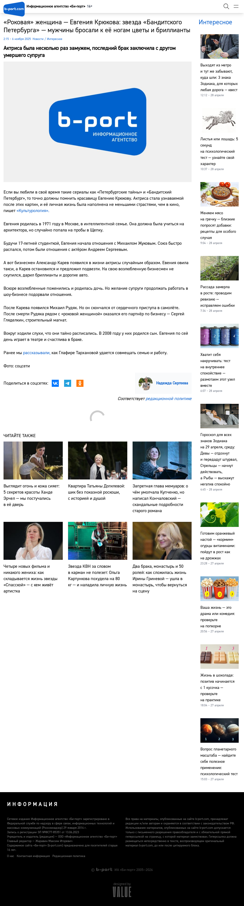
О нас (10, 856)
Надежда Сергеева (172, 383)
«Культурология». (33, 210)
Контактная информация (33, 856)
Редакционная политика (68, 856)
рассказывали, (37, 352)
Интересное (54, 39)
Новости (38, 39)
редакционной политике (169, 398)
